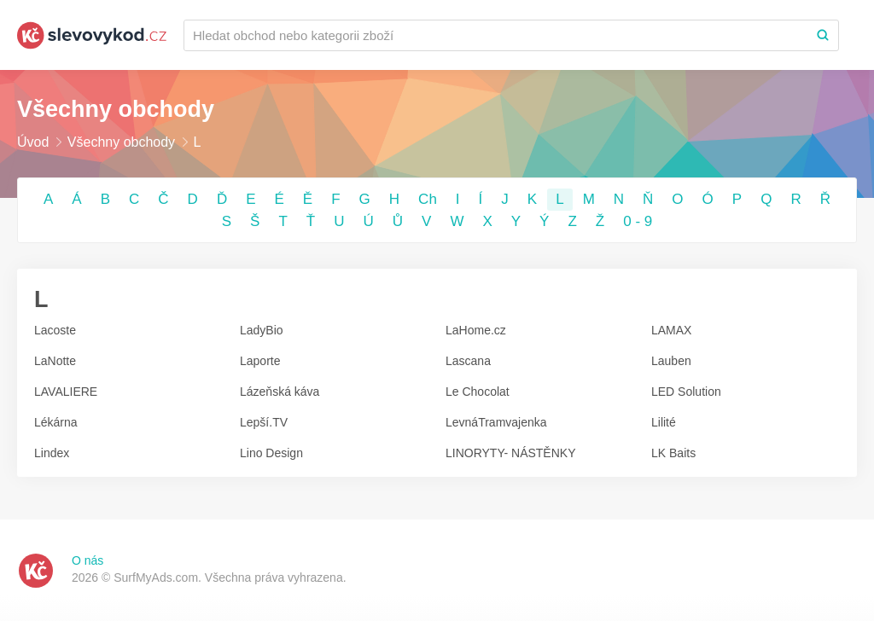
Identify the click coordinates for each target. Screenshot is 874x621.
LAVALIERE (65, 391)
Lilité (663, 422)
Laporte (260, 361)
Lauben (671, 361)
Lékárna (56, 422)
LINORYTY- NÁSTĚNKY (511, 453)
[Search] (822, 35)
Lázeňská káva (279, 391)
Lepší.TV (264, 422)
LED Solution (686, 391)
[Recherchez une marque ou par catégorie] (495, 35)
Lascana (468, 361)
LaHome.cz (476, 330)
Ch (427, 199)
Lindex (51, 453)
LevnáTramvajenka (496, 422)
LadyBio (261, 330)
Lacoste (55, 330)
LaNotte (55, 361)
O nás (87, 560)
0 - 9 (637, 221)
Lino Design (271, 453)
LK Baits (673, 453)
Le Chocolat (478, 391)
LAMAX (671, 330)
